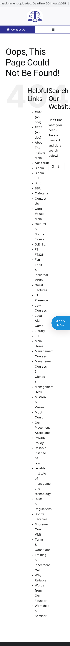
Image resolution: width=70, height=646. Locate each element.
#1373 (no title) (39, 117)
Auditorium (42, 163)
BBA (38, 188)
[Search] (53, 166)
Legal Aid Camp (39, 321)
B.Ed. (38, 183)
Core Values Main (39, 214)
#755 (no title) (38, 132)
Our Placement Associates (42, 428)
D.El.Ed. (40, 244)
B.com (39, 168)
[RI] (35, 8)
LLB (37, 336)
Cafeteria (41, 193)
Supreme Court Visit (41, 529)
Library (40, 331)
